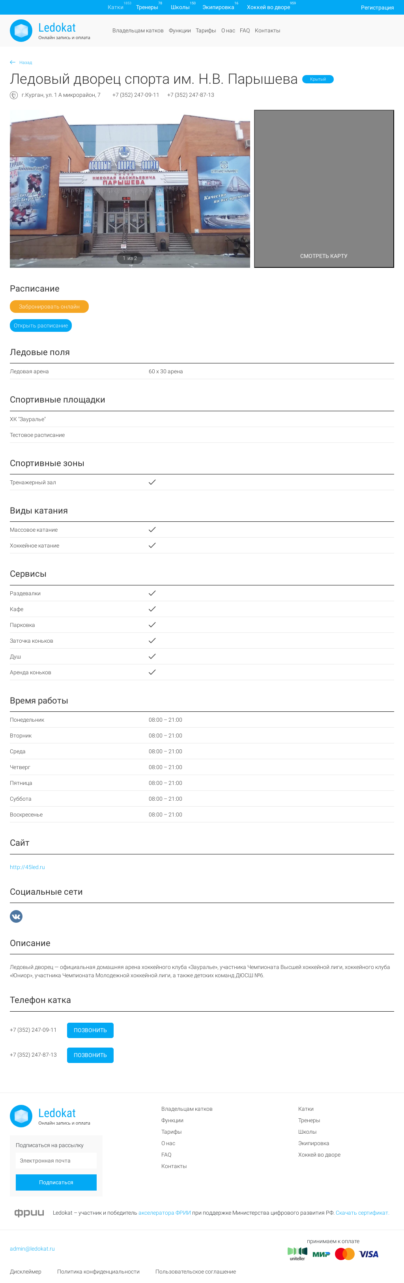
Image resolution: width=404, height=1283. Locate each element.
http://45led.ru (27, 867)
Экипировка (218, 7)
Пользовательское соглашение (195, 1271)
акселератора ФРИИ (164, 1213)
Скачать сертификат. (362, 1213)
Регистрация (377, 7)
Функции (180, 30)
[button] (28, 189)
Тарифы (206, 30)
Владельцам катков (138, 30)
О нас (228, 30)
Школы (180, 7)
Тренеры (147, 7)
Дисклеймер (25, 1271)
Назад (21, 62)
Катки (115, 7)
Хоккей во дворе (268, 7)
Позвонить (90, 1030)
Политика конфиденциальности (98, 1271)
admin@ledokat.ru (32, 1248)
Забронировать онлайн (49, 306)
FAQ (245, 30)
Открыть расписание (41, 325)
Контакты (268, 30)
